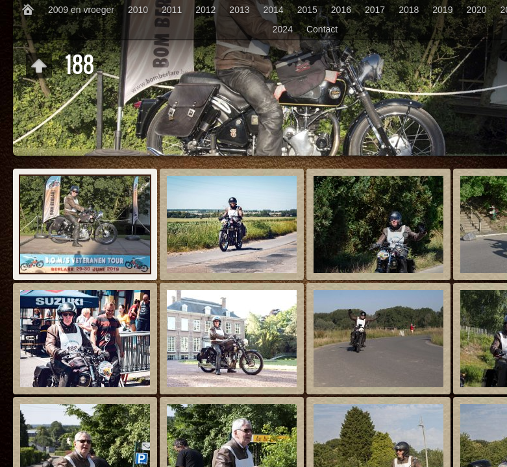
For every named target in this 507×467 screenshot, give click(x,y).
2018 (409, 10)
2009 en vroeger (81, 10)
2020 (476, 10)
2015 (307, 10)
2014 (274, 10)
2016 (341, 10)
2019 (442, 10)
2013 (239, 10)
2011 (172, 10)
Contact (322, 29)
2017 (375, 10)
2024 (283, 29)
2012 (205, 10)
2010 (138, 10)
